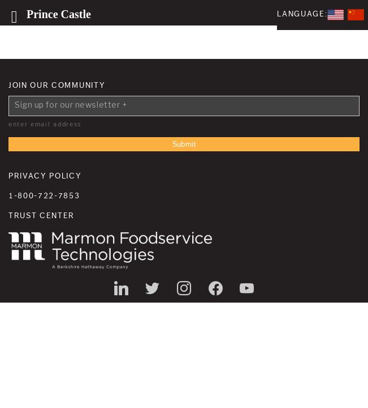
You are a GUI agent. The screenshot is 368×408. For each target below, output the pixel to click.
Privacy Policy (45, 176)
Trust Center (41, 216)
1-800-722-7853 (44, 196)
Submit (184, 144)
